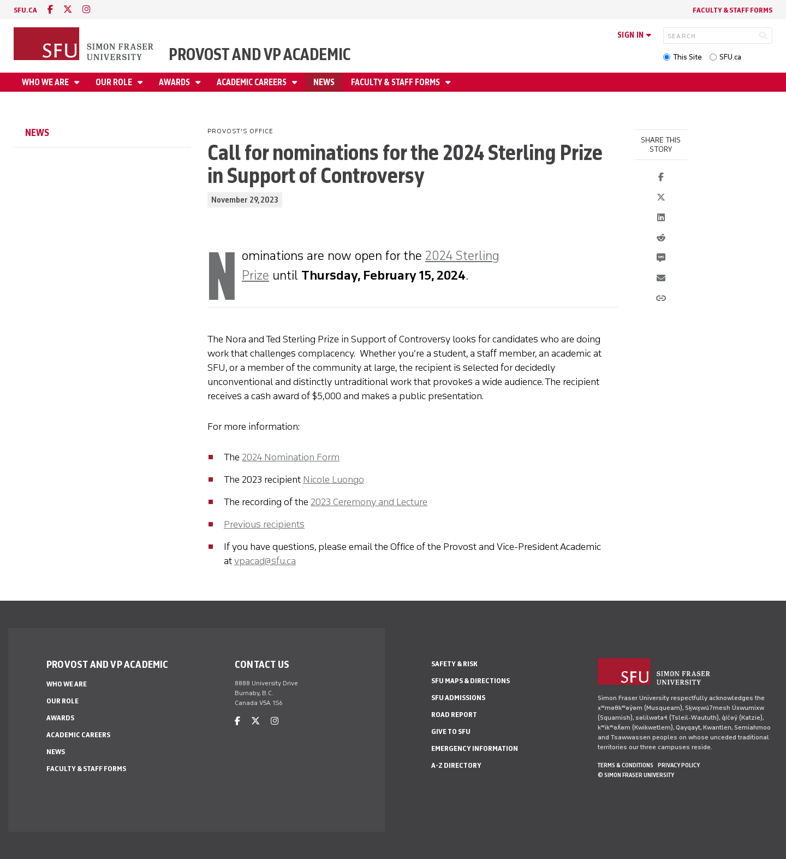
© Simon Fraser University (636, 775)
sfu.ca (25, 10)
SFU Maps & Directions (470, 680)
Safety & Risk (454, 663)
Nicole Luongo (333, 479)
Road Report (454, 714)
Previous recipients (264, 524)
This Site (687, 57)
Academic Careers (252, 82)
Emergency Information (474, 748)
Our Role (115, 82)
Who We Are (46, 82)
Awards (175, 82)
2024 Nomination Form (291, 457)
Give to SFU (451, 731)
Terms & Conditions (625, 765)
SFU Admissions (458, 697)
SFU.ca (730, 57)
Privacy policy (679, 765)
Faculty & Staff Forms (732, 10)
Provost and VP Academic (259, 54)
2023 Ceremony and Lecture (369, 502)
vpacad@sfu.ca (265, 561)
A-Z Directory (456, 765)
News (324, 82)
